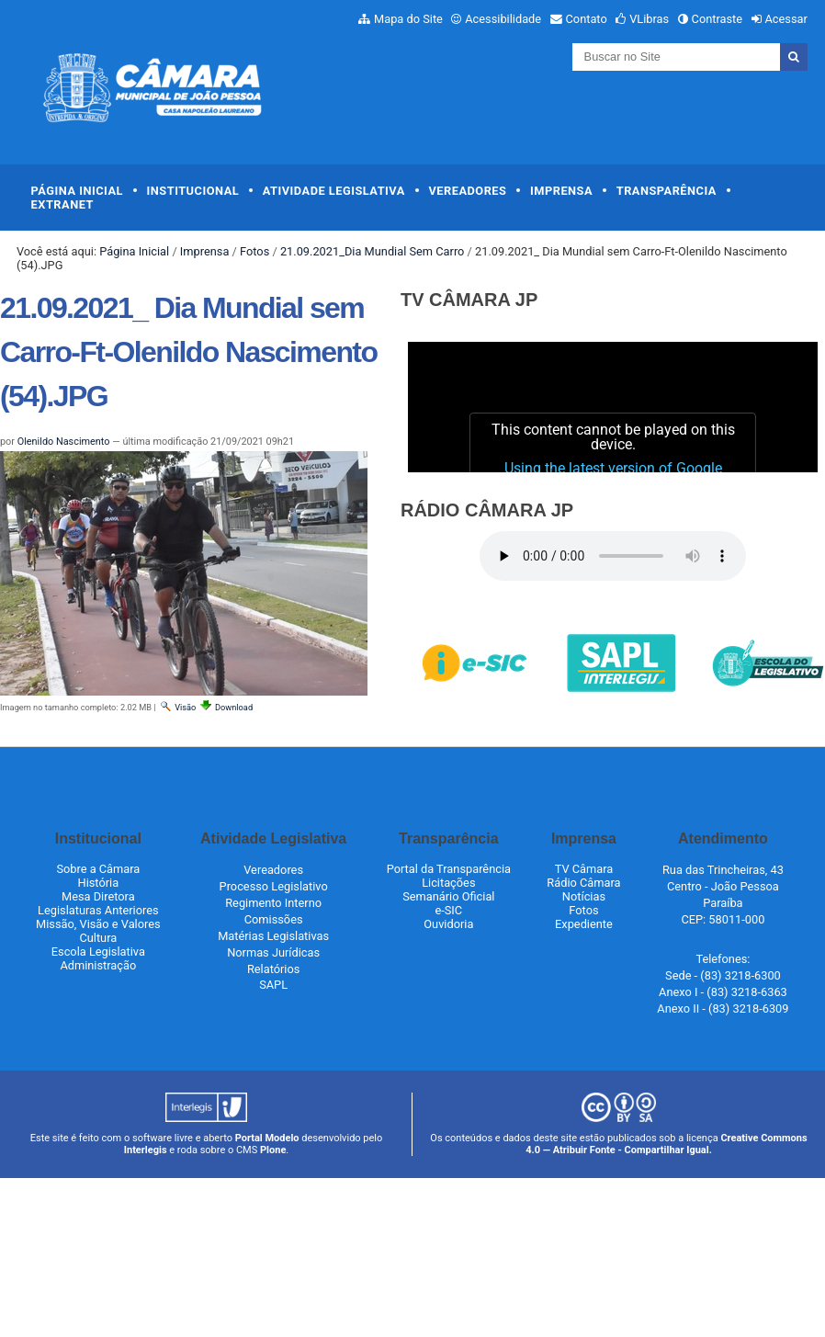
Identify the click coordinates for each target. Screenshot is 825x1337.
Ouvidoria (448, 924)
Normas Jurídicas (273, 952)
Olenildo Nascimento (63, 442)
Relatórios (273, 969)
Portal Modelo (267, 1138)
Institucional (193, 191)
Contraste (717, 19)
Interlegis (145, 1150)
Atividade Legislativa (334, 191)
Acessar (785, 19)
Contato (586, 19)
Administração (98, 965)
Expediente (584, 924)
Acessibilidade (503, 19)
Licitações (448, 882)
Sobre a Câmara (98, 869)
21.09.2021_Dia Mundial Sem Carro (372, 251)
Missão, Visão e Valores (98, 924)
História (98, 882)
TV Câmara (584, 869)
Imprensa (561, 191)
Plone (273, 1150)
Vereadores (467, 191)
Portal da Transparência (449, 869)
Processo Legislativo (274, 886)
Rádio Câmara (583, 882)
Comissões (273, 919)
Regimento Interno (273, 903)
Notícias (583, 896)
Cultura (98, 938)
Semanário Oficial (448, 896)
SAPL (273, 984)
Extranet (62, 204)
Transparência (666, 191)
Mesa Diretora (98, 896)
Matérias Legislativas (273, 936)
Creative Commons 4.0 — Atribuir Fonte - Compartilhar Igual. (667, 1144)
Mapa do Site (408, 19)
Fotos (254, 251)
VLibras (649, 19)
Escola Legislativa (98, 951)
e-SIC (448, 910)
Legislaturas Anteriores (98, 910)
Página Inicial (77, 191)
